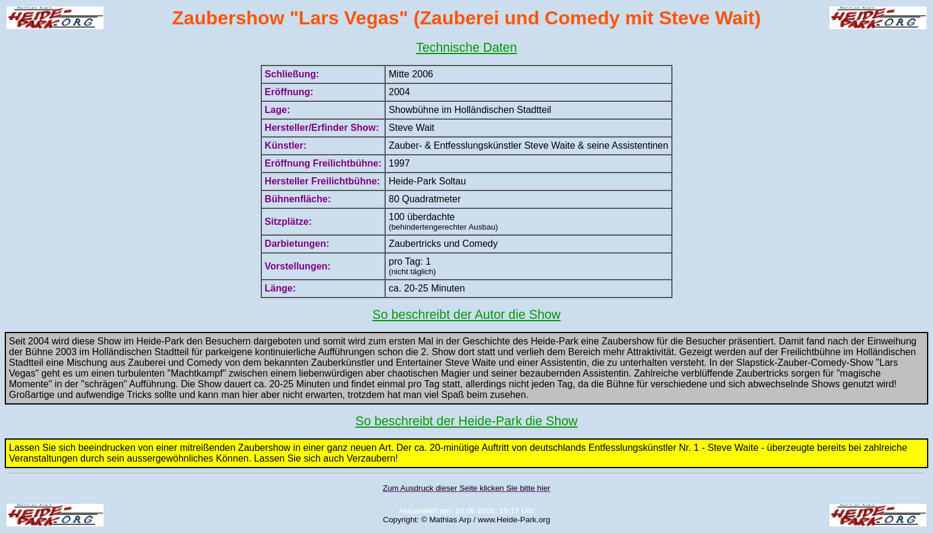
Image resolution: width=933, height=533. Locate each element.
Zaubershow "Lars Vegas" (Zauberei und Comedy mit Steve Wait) (466, 18)
